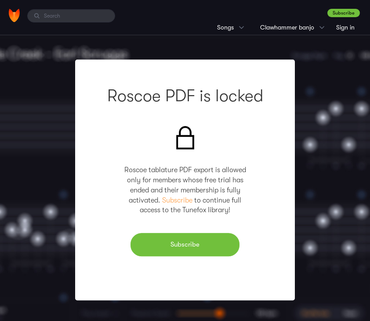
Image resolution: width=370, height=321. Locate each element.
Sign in (345, 27)
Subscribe (344, 13)
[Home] (14, 15)
